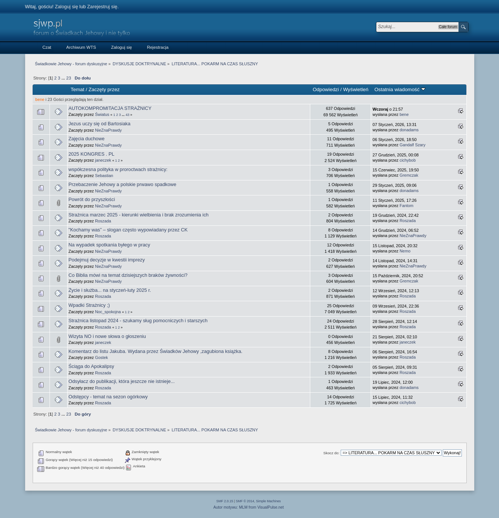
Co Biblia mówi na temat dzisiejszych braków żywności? (128, 275)
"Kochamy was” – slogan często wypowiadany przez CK (128, 230)
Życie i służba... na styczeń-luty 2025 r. (110, 290)
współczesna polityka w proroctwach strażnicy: (118, 169)
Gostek (101, 357)
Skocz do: (331, 453)
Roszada (103, 221)
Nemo (405, 251)
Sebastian (104, 175)
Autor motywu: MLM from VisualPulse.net (248, 507)
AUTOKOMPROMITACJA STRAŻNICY (110, 108)
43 (127, 115)
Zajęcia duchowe (87, 138)
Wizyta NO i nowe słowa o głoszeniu (107, 336)
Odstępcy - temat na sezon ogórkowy (108, 396)
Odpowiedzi (326, 89)
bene (39, 99)
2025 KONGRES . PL (91, 154)
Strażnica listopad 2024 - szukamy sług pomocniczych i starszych (138, 320)
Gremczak (409, 175)
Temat (77, 89)
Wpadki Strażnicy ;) (89, 305)
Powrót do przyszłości (92, 199)
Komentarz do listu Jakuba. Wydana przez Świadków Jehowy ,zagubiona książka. (156, 351)
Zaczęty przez (104, 89)
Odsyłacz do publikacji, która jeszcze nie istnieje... (122, 381)
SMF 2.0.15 (224, 501)
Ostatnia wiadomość (399, 89)
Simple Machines (268, 501)
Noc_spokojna (108, 311)
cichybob (408, 160)
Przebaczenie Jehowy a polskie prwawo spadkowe (122, 184)
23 (68, 78)
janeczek (103, 160)
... (64, 78)
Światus (102, 114)
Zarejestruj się (102, 6)
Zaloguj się (66, 6)
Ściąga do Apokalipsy (91, 366)
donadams (409, 130)
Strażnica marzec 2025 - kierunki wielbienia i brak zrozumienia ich (139, 215)
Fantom (406, 205)
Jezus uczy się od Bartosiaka (100, 123)
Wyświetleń (355, 89)
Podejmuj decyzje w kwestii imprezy (107, 260)
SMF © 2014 (245, 501)
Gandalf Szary (412, 145)
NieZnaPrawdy (108, 130)
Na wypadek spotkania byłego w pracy (109, 245)
